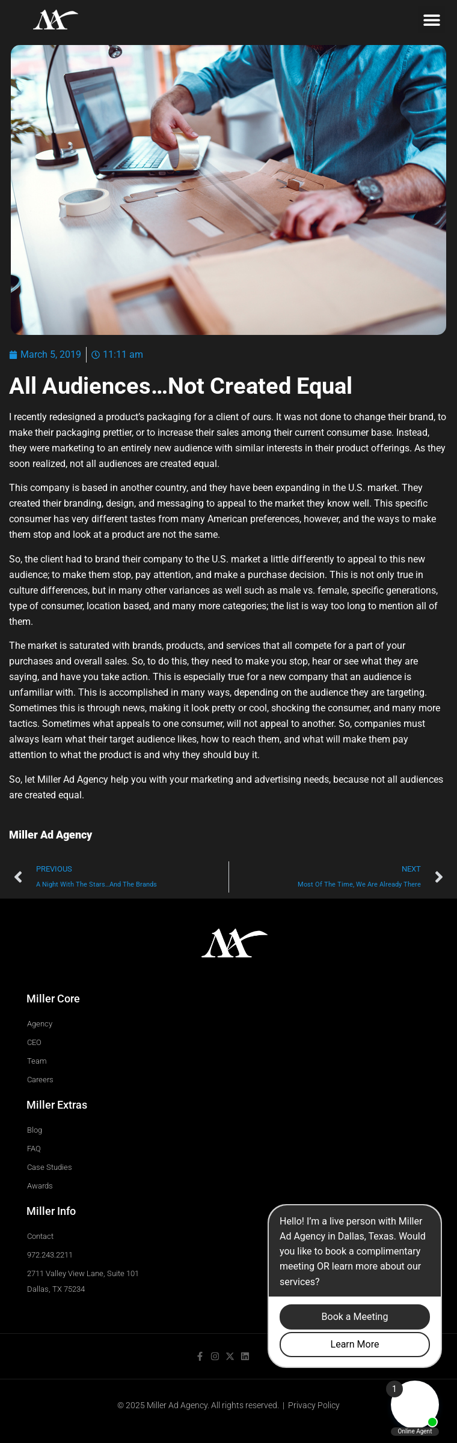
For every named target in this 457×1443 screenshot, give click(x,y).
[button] (431, 19)
